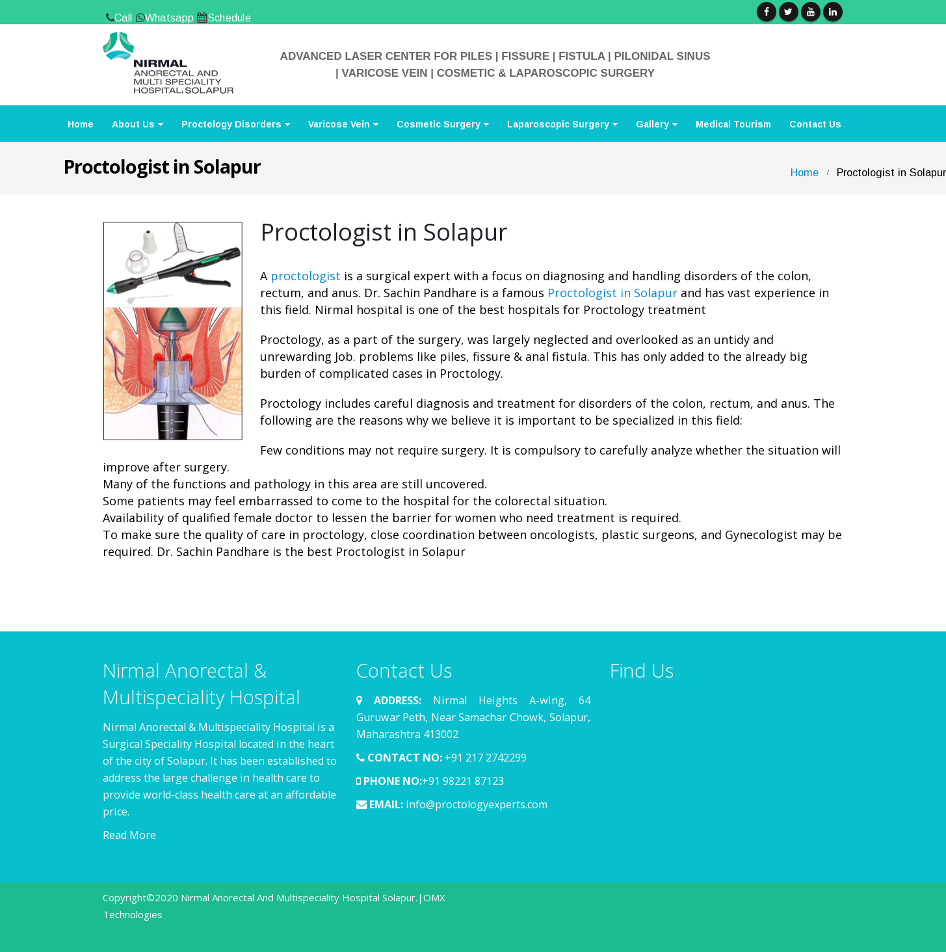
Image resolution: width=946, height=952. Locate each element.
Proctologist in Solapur (612, 292)
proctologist (305, 276)
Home (81, 124)
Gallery (652, 124)
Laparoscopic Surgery (558, 124)
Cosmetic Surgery (438, 124)
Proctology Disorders (231, 124)
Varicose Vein (339, 124)
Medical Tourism (733, 124)
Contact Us (815, 124)
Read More (129, 835)
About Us (133, 124)
